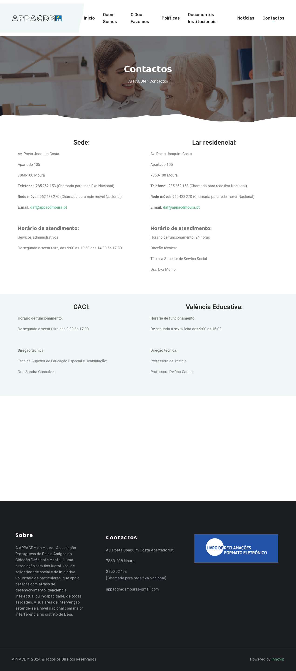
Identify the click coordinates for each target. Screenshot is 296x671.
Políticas (171, 18)
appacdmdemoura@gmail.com (132, 589)
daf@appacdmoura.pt (49, 207)
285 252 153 (116, 571)
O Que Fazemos (140, 18)
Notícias (245, 18)
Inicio (89, 18)
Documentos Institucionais (202, 18)
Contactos (273, 18)
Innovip (278, 659)
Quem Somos (110, 18)
